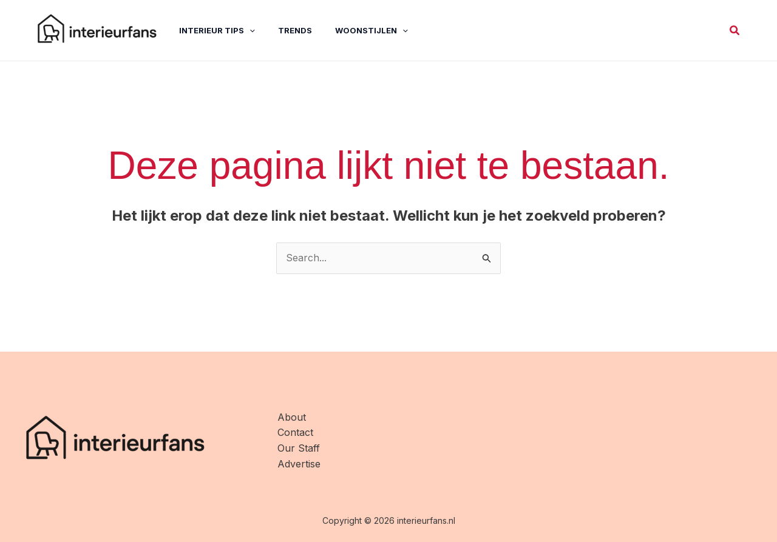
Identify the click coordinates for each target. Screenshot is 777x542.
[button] (735, 30)
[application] (240, 30)
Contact (295, 432)
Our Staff (298, 448)
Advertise (299, 464)
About (291, 417)
